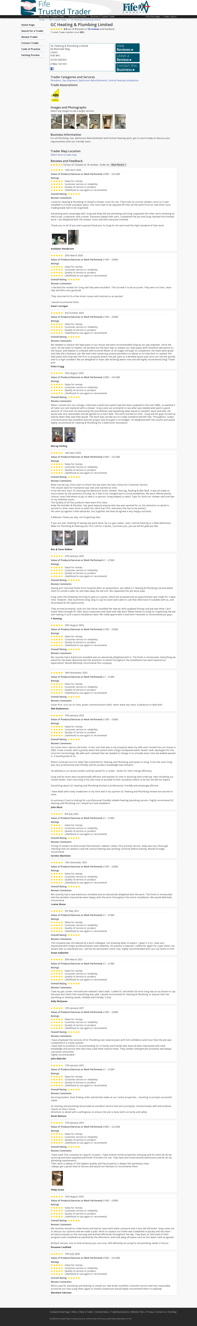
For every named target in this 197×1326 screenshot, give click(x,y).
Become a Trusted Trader (102, 16)
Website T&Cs (137, 1312)
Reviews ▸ (125, 47)
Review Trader (29, 36)
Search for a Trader (32, 30)
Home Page (28, 24)
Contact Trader (30, 42)
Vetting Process (30, 55)
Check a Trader (86, 1312)
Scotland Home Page (59, 1312)
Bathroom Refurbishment (93, 80)
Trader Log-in (169, 16)
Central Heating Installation (123, 80)
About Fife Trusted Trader (51, 16)
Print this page (153, 16)
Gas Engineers (70, 80)
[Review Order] (118, 165)
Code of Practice (30, 49)
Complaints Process (77, 16)
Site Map (172, 1312)
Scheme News (101, 1312)
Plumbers (56, 80)
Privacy (150, 1312)
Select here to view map (64, 154)
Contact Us (161, 1312)
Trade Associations (120, 1312)
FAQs (74, 1312)
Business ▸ (127, 67)
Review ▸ (124, 57)
